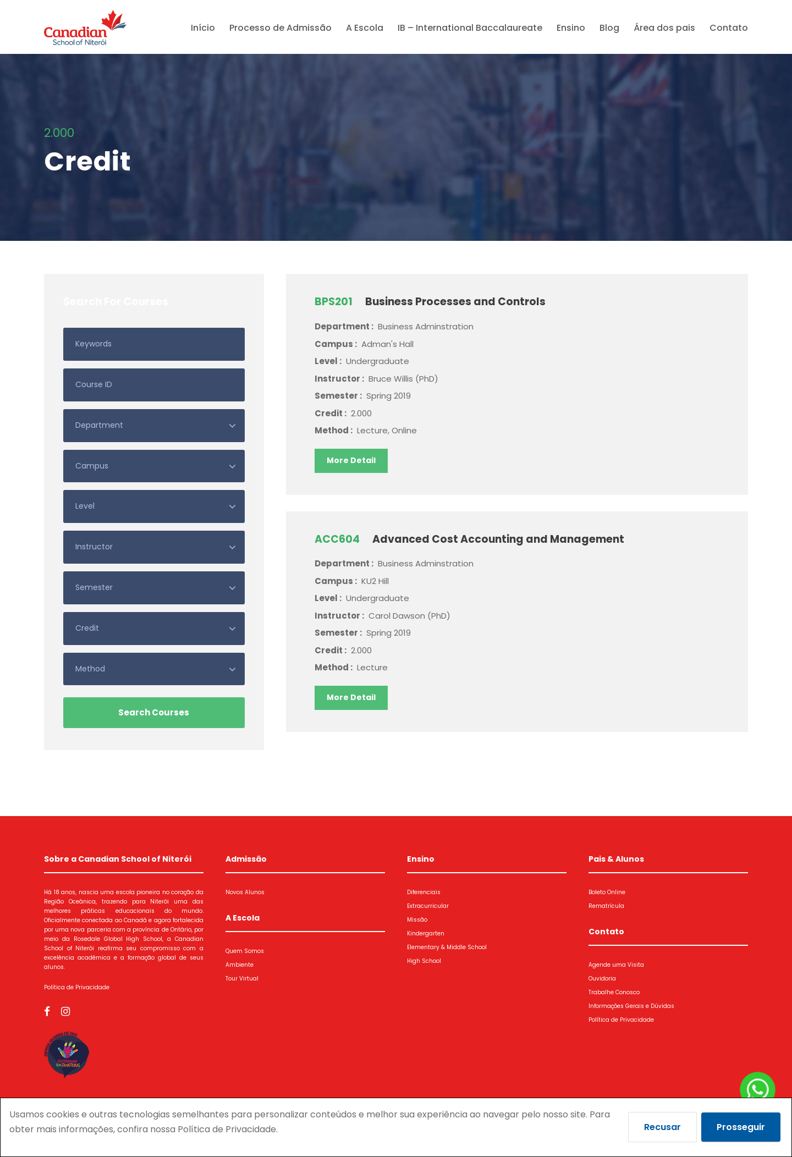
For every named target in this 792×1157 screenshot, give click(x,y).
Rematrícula (606, 906)
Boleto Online (606, 892)
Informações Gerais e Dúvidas (631, 1006)
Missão (417, 920)
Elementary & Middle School (447, 947)
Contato (729, 27)
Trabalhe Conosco (614, 992)
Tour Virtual (242, 978)
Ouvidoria (602, 978)
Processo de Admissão (280, 27)
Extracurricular (428, 906)
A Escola (364, 27)
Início (203, 27)
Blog (609, 27)
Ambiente (240, 965)
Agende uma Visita (616, 965)
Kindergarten (425, 933)
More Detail (351, 460)
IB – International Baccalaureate (470, 27)
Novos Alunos (245, 892)
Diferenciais (424, 892)
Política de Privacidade (76, 987)
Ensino (571, 27)
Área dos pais (664, 27)
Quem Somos (245, 951)
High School (424, 961)
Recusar (662, 1127)
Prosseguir (741, 1127)
